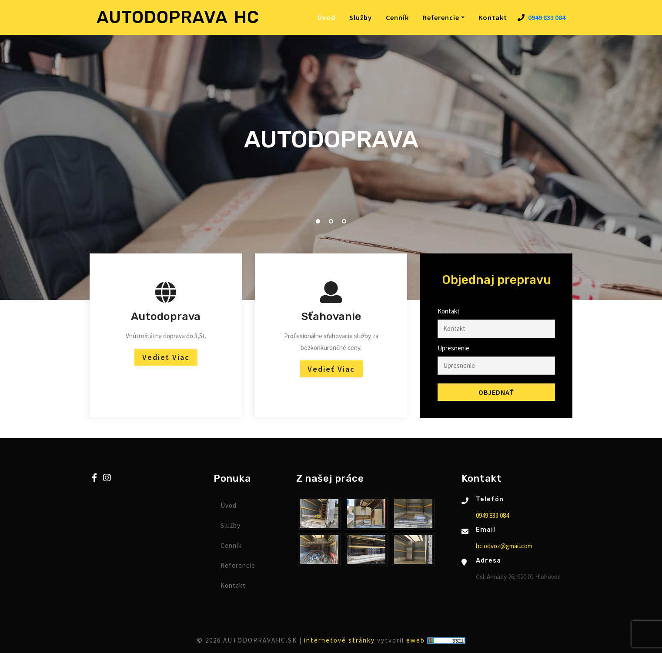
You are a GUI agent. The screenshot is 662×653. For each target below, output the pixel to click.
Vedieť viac (166, 357)
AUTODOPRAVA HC (178, 17)
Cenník (397, 17)
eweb (415, 640)
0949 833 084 (546, 17)
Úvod (328, 17)
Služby (360, 17)
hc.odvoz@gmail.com (504, 546)
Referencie (238, 565)
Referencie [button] (441, 17)
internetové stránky (339, 640)
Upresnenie (453, 348)
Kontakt (492, 17)
